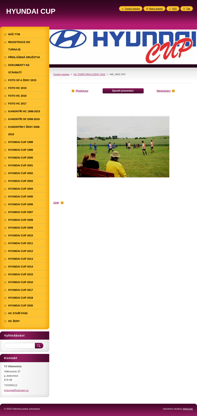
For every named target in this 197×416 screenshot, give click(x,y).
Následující (164, 90)
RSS (174, 8)
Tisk (188, 8)
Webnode (188, 409)
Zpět (56, 202)
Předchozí (82, 90)
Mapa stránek (156, 8)
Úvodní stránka (61, 74)
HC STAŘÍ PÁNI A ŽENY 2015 (89, 74)
